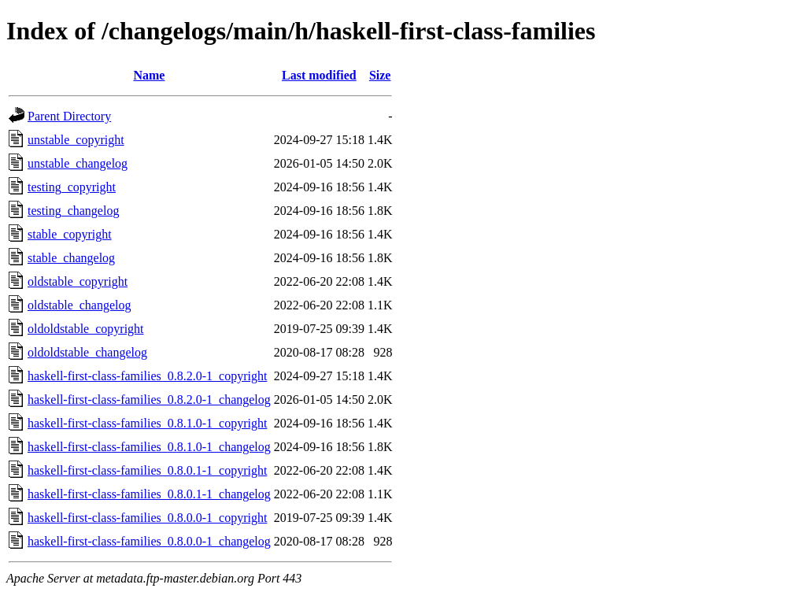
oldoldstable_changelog (87, 352)
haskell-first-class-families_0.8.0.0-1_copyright (147, 517)
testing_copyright (72, 187)
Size (380, 75)
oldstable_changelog (79, 305)
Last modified (319, 75)
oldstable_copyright (78, 281)
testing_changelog (73, 210)
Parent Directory (69, 116)
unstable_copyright (76, 139)
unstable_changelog (78, 163)
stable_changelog (71, 258)
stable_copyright (70, 234)
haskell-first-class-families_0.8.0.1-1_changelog (149, 494)
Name (149, 75)
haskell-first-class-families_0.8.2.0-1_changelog (149, 399)
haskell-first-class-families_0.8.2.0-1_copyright (147, 376)
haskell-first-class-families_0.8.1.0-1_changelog (149, 446)
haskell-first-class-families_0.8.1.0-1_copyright (147, 423)
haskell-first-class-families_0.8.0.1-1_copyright (147, 470)
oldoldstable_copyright (86, 328)
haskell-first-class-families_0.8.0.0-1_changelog (149, 541)
